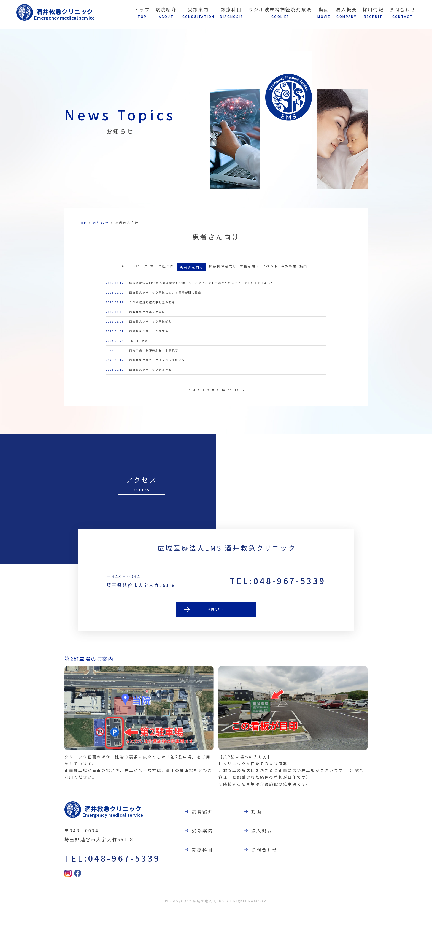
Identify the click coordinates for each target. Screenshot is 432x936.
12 (242, 413)
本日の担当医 (162, 268)
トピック (140, 268)
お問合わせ (216, 636)
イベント (270, 268)
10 (225, 413)
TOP (82, 222)
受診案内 (205, 856)
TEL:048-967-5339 (278, 607)
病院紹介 (205, 837)
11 (233, 413)
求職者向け (250, 268)
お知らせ (101, 222)
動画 (303, 268)
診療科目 (205, 875)
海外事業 (289, 268)
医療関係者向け (223, 268)
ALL (125, 268)
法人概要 (264, 856)
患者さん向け (191, 269)
